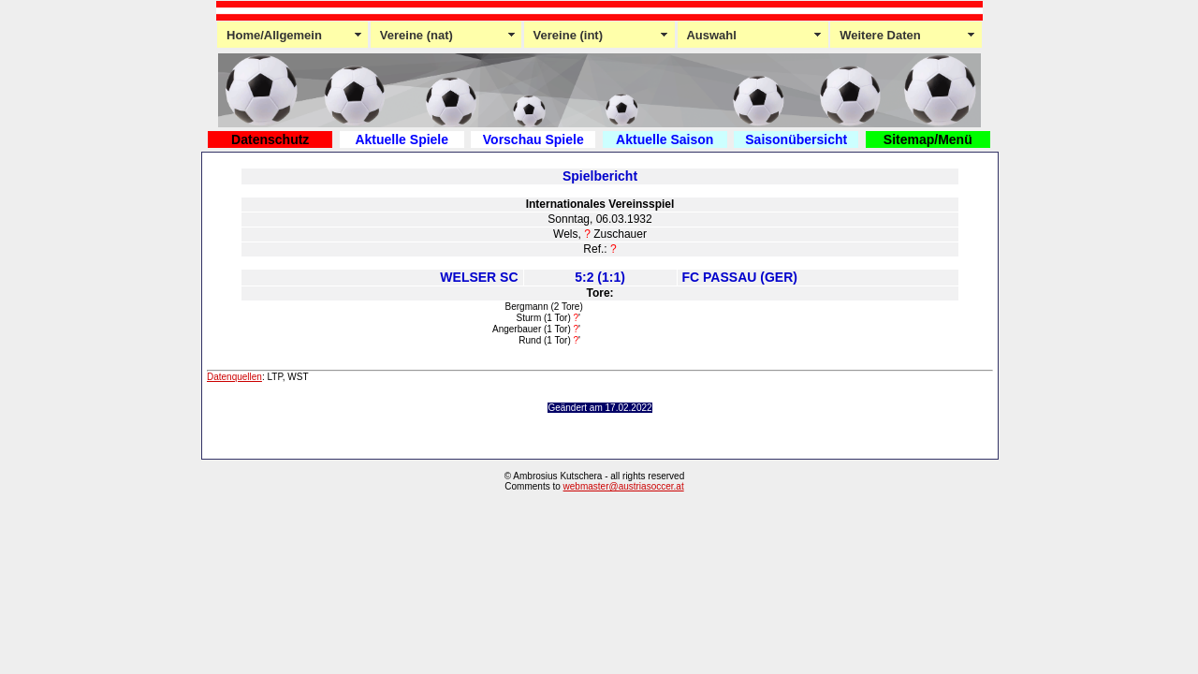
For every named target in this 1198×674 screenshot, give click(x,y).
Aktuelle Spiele (401, 139)
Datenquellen (234, 377)
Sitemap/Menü (928, 139)
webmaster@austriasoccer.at (623, 486)
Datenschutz (270, 139)
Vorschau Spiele (533, 139)
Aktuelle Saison (664, 139)
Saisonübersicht (796, 139)
